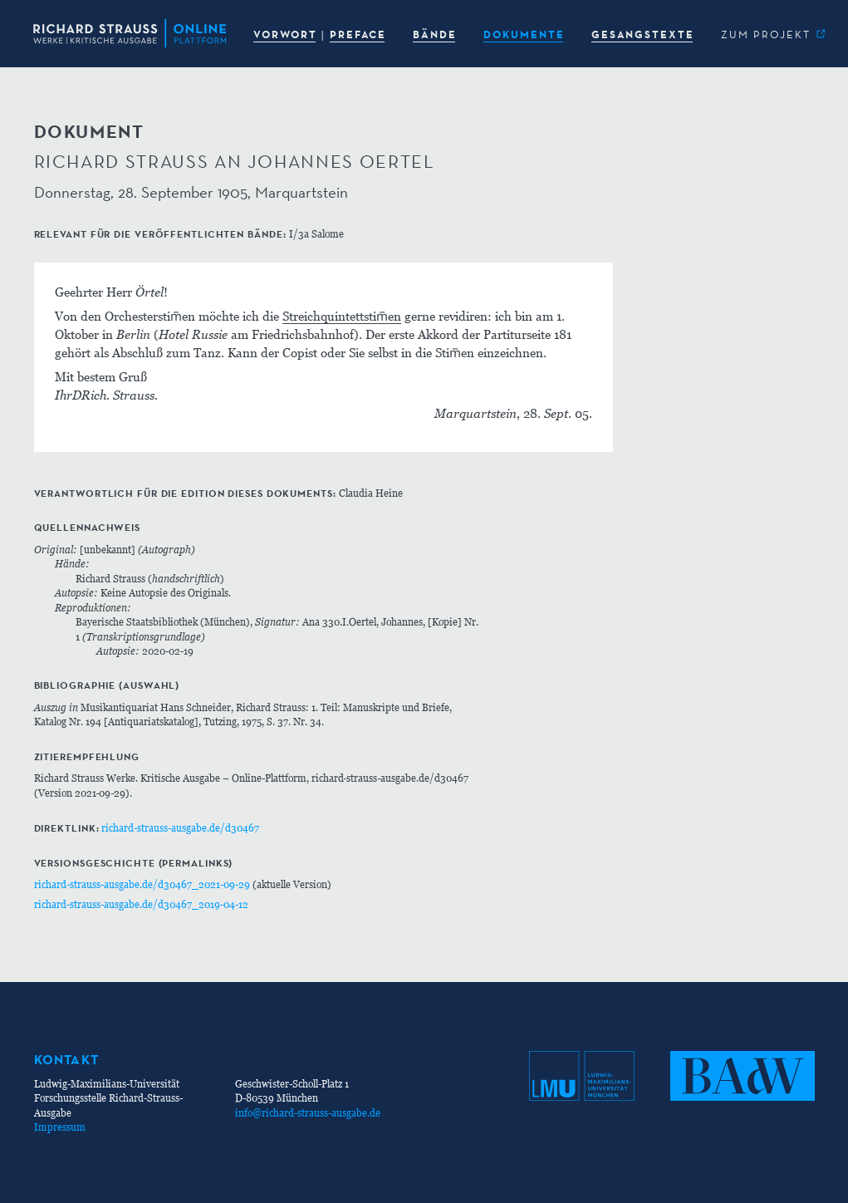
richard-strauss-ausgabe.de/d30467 (180, 828)
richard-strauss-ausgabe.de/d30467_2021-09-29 (142, 884)
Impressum (60, 1127)
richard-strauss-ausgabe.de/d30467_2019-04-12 (141, 904)
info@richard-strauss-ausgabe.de (307, 1113)
